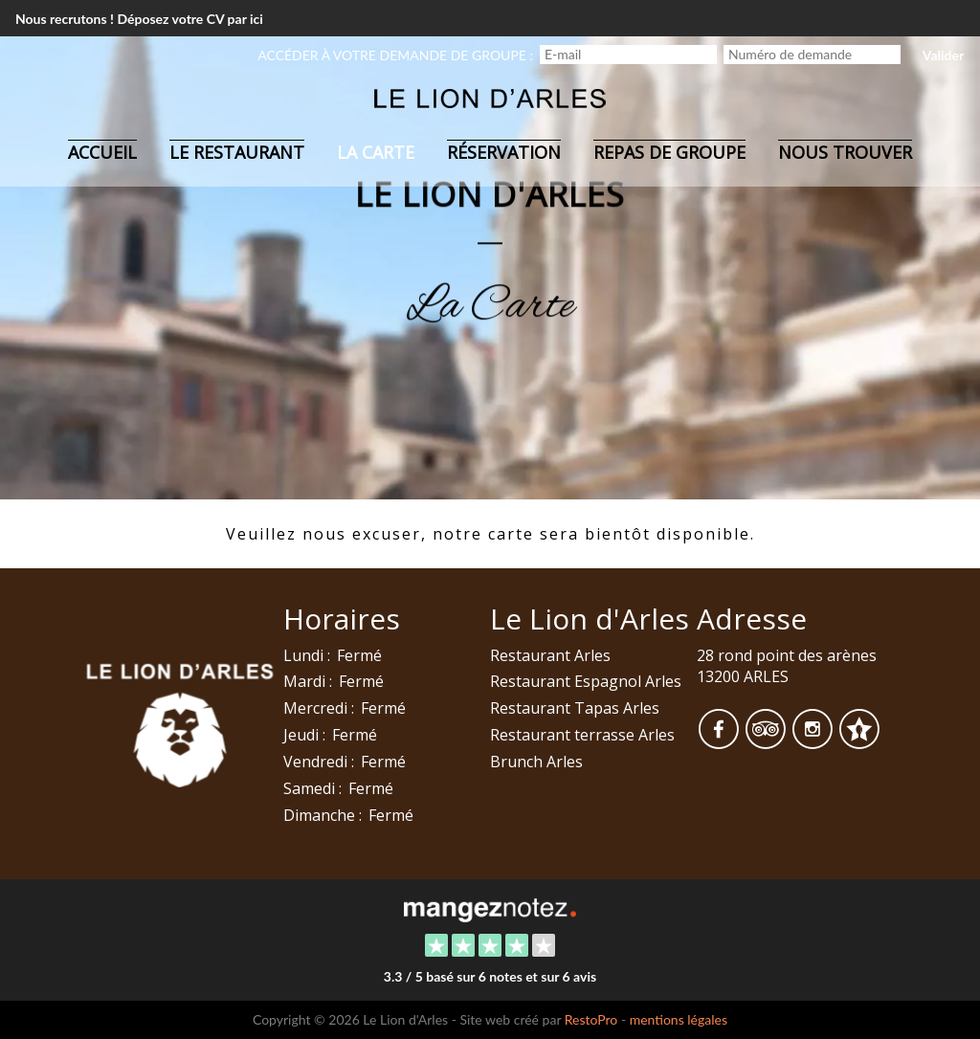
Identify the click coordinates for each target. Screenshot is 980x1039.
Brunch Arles (536, 761)
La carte (375, 152)
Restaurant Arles (550, 655)
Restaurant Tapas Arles (574, 707)
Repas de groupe (669, 152)
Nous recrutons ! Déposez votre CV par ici (139, 19)
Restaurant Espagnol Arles (585, 681)
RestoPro (591, 1019)
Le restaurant (236, 152)
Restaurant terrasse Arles (582, 734)
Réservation (504, 152)
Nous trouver (845, 152)
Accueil (102, 152)
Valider (943, 55)
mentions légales (678, 1019)
